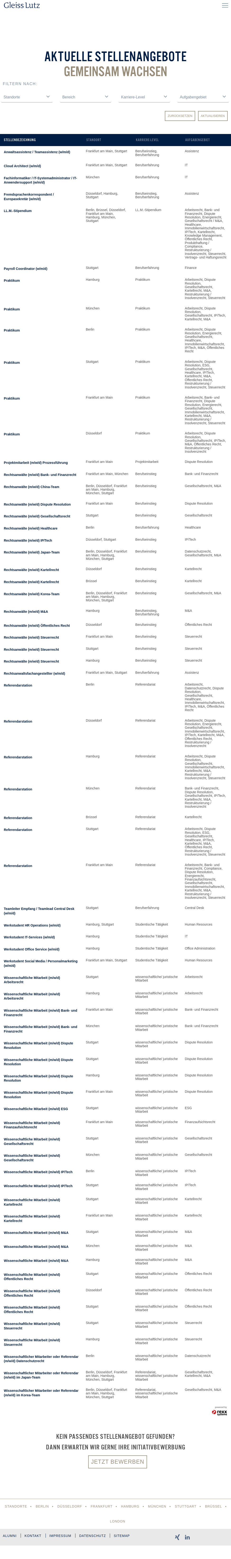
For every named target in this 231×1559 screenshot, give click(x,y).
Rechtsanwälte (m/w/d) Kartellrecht (31, 570)
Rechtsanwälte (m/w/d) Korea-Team (32, 594)
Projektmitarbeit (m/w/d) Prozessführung (36, 463)
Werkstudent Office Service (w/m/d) (32, 949)
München (157, 1506)
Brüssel (214, 1506)
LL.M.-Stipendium (18, 211)
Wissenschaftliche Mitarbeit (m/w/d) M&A (36, 1233)
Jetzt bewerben (117, 1462)
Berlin (41, 1506)
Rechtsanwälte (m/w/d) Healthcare (30, 528)
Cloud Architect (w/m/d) (22, 166)
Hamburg (130, 1506)
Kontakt (33, 1536)
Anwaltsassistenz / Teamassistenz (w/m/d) (37, 152)
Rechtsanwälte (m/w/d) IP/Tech (28, 540)
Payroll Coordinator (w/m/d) (25, 269)
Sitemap (15, 1551)
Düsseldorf (69, 1506)
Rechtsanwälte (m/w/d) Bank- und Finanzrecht (40, 475)
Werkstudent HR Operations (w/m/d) (32, 925)
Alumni (10, 1536)
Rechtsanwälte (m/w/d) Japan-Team (32, 552)
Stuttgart (186, 1506)
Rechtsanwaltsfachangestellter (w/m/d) (34, 673)
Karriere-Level (147, 140)
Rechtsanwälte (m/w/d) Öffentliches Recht (37, 625)
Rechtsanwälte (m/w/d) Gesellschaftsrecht (37, 516)
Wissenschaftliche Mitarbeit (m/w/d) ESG (36, 1109)
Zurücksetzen (180, 116)
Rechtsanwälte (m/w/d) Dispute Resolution (37, 504)
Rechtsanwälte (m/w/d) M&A (26, 611)
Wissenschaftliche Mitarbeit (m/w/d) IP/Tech (38, 1172)
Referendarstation (18, 685)
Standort (93, 140)
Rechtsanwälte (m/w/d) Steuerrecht (31, 637)
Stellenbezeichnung (20, 140)
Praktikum (12, 280)
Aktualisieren (213, 116)
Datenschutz (95, 1536)
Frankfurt (101, 1506)
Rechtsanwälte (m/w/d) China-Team (31, 487)
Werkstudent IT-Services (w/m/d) (29, 937)
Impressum (62, 1536)
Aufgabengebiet (197, 140)
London (117, 1521)
